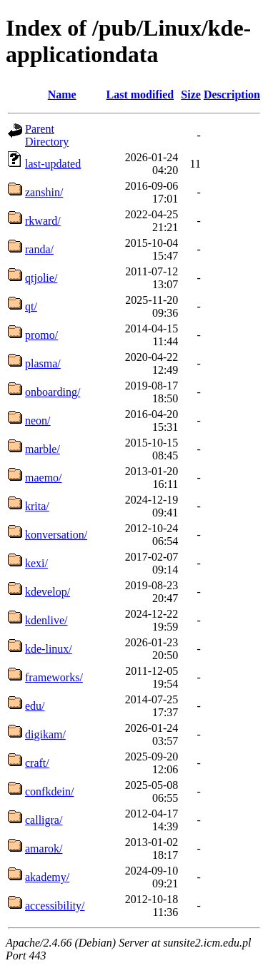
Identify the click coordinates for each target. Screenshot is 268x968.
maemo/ (43, 478)
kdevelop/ (47, 592)
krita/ (37, 506)
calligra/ (43, 820)
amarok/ (43, 848)
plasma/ (43, 363)
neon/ (38, 420)
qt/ (31, 306)
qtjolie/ (41, 278)
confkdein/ (49, 791)
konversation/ (56, 535)
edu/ (35, 706)
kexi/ (36, 563)
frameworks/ (54, 677)
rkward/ (43, 221)
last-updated (53, 164)
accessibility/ (55, 906)
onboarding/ (52, 392)
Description (232, 94)
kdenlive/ (46, 620)
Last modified (140, 94)
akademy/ (47, 877)
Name (62, 94)
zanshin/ (44, 192)
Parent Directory (47, 135)
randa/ (39, 249)
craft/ (37, 763)
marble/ (42, 449)
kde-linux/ (48, 649)
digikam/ (45, 734)
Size (191, 94)
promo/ (41, 335)
